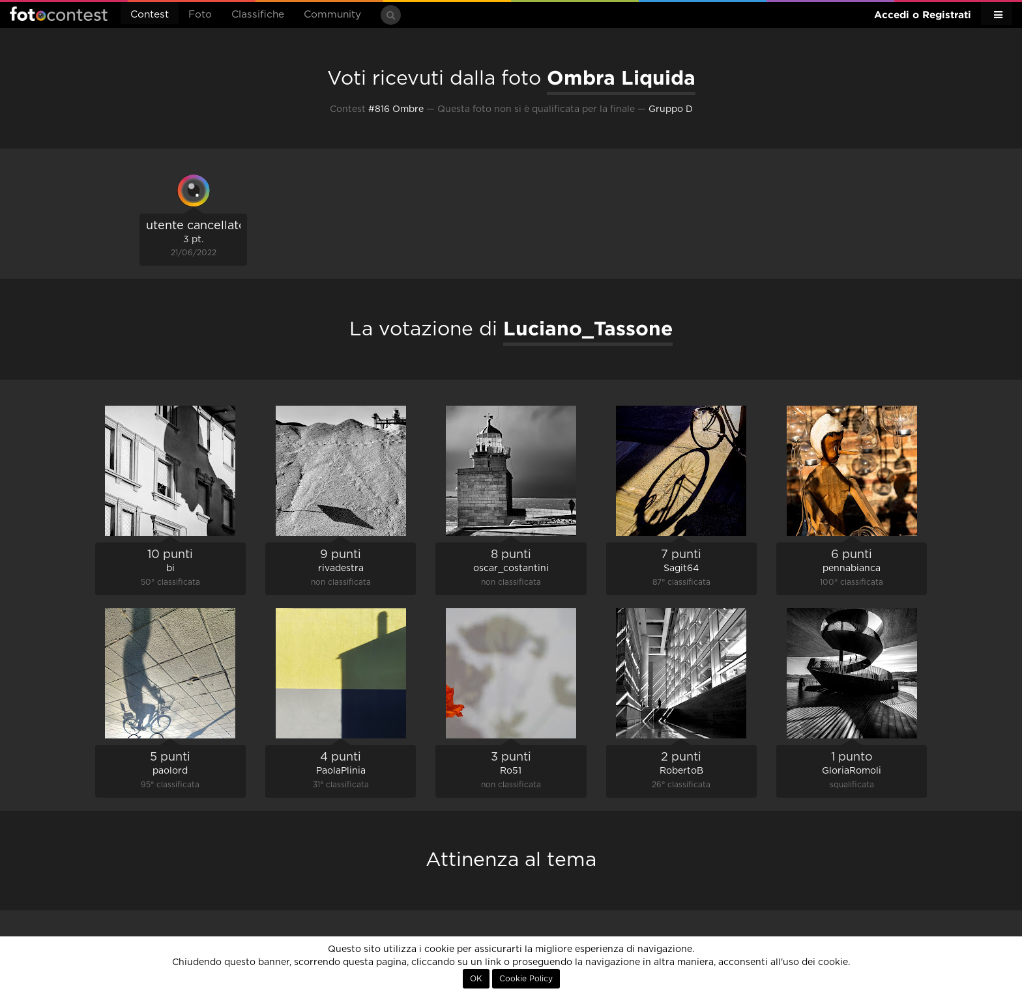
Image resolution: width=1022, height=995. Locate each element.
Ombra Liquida (621, 77)
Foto (200, 15)
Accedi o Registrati (922, 14)
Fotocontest (59, 13)
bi (170, 568)
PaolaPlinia (341, 771)
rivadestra (341, 568)
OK (476, 979)
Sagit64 (681, 568)
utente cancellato (196, 226)
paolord (170, 771)
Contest (149, 15)
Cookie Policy (526, 979)
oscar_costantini (511, 568)
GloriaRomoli (851, 771)
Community (332, 15)
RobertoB (681, 771)
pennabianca (852, 568)
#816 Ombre (396, 109)
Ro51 (510, 771)
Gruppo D (671, 109)
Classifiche (257, 15)
